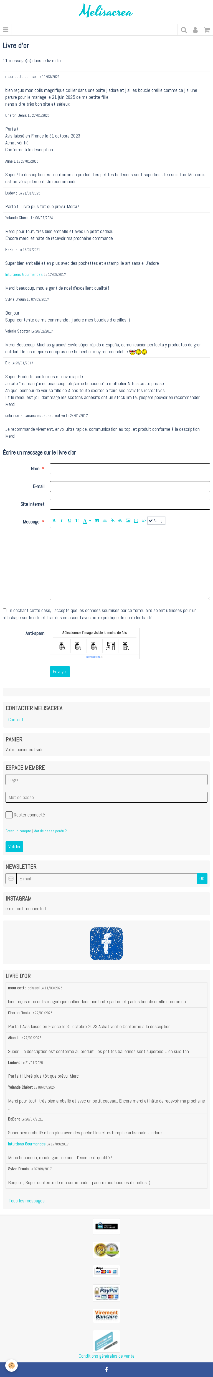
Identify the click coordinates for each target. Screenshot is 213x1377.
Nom (35, 469)
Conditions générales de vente (107, 1356)
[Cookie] (12, 1365)
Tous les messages (27, 1201)
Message (31, 522)
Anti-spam (35, 633)
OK (202, 878)
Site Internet (32, 504)
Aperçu (156, 520)
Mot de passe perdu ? (50, 830)
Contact (16, 720)
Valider (14, 847)
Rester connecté (25, 814)
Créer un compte (18, 830)
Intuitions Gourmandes (24, 274)
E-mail (38, 486)
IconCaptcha (93, 656)
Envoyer (60, 671)
